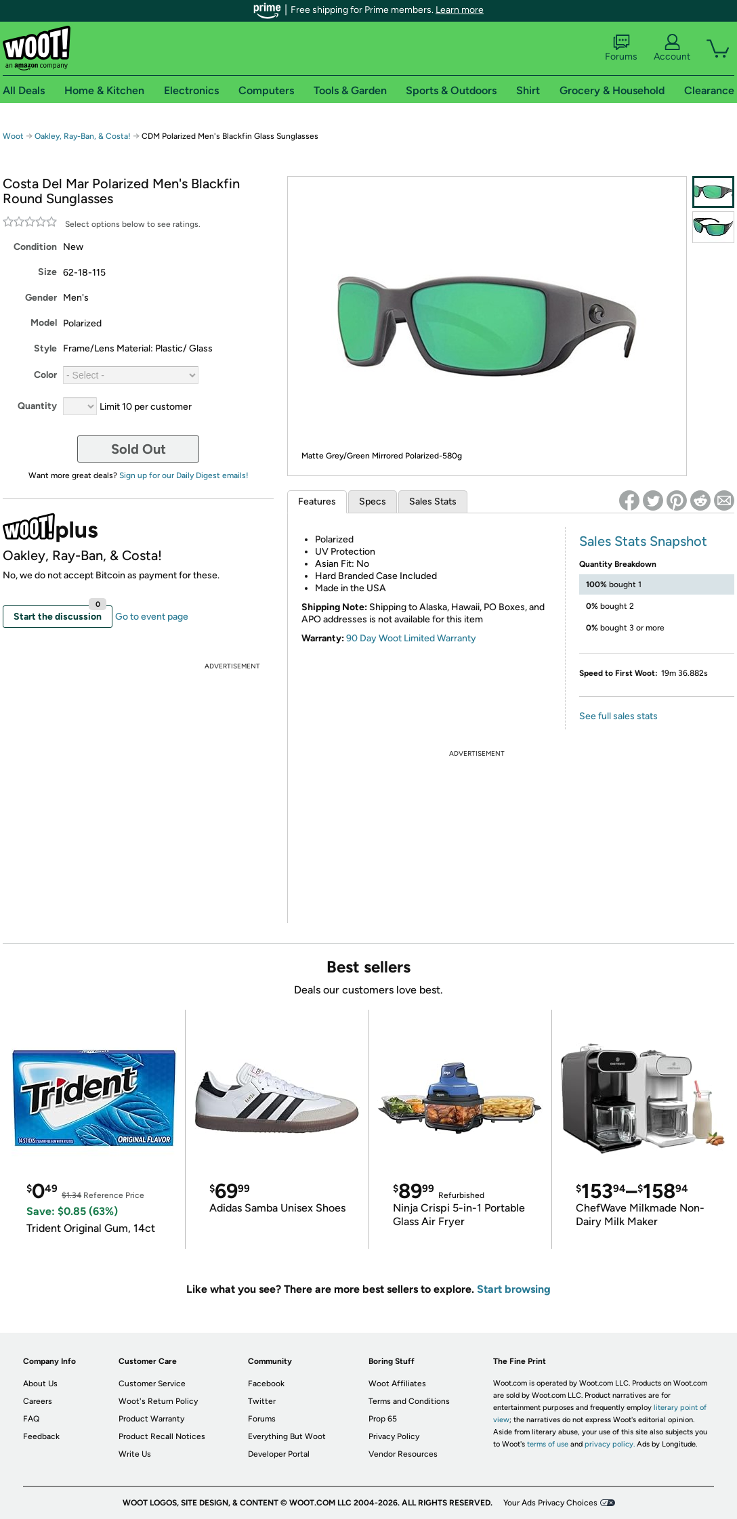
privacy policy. (610, 1444)
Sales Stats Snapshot (643, 541)
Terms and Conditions (409, 1401)
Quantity (37, 406)
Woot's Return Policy (158, 1401)
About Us (40, 1383)
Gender (41, 297)
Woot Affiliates (397, 1383)
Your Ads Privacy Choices (550, 1502)
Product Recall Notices (162, 1436)
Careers (37, 1401)
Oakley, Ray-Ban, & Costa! (83, 136)
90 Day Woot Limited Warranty (411, 638)
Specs (372, 501)
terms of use (547, 1444)
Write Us (135, 1454)
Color (45, 375)
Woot (13, 136)
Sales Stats (433, 501)
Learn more (460, 10)
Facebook (266, 1383)
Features (317, 501)
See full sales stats (618, 716)
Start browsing (514, 1289)
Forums (621, 48)
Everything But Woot (287, 1436)
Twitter (262, 1401)
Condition (35, 247)
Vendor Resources (403, 1454)
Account (672, 48)
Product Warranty (151, 1419)
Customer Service (152, 1383)
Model (43, 322)
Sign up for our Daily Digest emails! (184, 475)
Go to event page (151, 616)
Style (45, 348)
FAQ (31, 1419)
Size (47, 272)
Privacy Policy (393, 1436)
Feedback (41, 1436)
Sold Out (138, 449)
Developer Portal (279, 1454)
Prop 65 (382, 1419)
